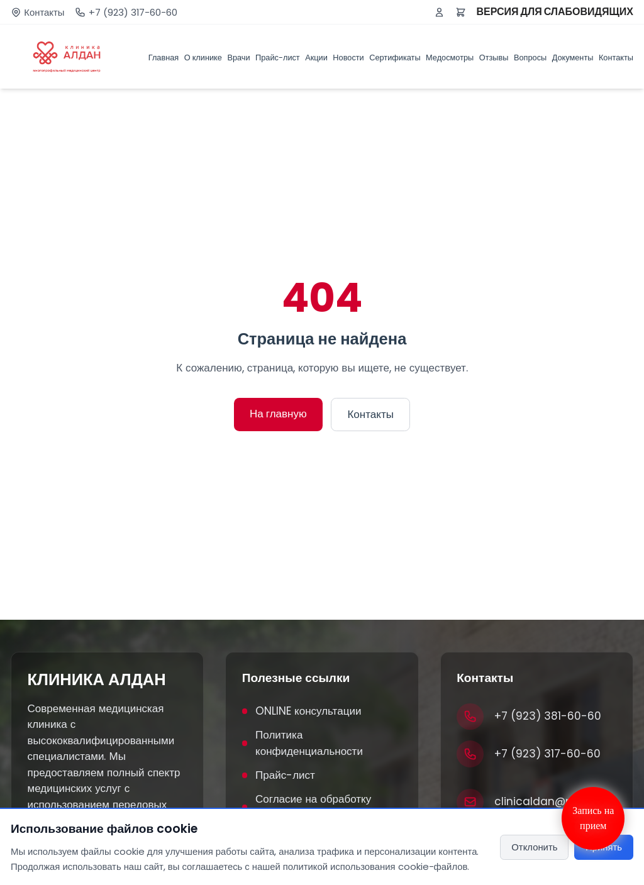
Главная (163, 57)
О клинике (203, 57)
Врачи (238, 57)
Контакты (44, 12)
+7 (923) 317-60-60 (133, 12)
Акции (316, 57)
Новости (348, 57)
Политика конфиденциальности (302, 743)
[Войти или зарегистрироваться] (439, 12)
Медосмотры (450, 57)
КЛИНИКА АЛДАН (97, 679)
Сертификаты (394, 57)
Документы (573, 57)
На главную (278, 413)
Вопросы (530, 57)
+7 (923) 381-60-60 (547, 715)
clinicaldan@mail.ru (548, 801)
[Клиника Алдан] (67, 57)
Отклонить (534, 847)
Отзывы (494, 57)
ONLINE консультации (302, 710)
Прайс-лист (277, 57)
